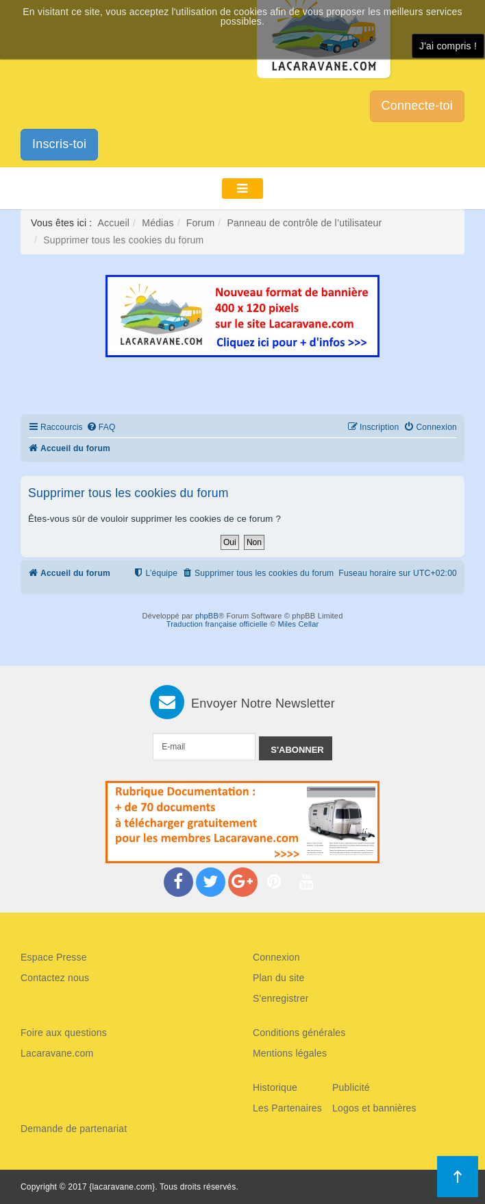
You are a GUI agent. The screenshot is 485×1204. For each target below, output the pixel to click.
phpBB (207, 616)
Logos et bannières (374, 1108)
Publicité (351, 1087)
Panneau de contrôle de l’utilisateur (304, 222)
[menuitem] (101, 427)
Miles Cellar (298, 624)
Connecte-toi (417, 105)
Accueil (114, 222)
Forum (200, 222)
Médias (157, 222)
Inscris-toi (59, 144)
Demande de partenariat (74, 1128)
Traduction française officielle (217, 624)
